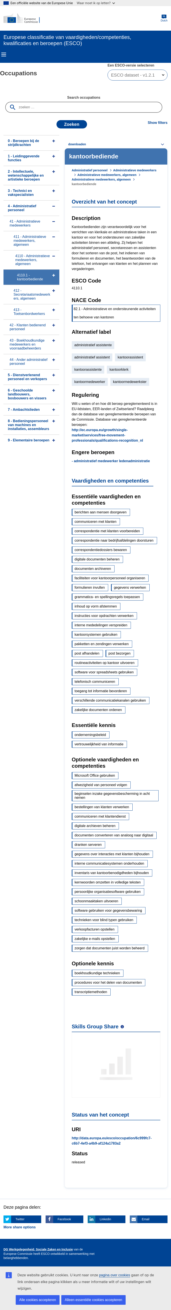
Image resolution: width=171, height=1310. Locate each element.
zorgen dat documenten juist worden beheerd (110, 948)
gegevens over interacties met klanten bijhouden (112, 854)
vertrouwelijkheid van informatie (99, 744)
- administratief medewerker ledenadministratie (111, 461)
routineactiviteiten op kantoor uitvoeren (105, 663)
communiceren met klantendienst (100, 816)
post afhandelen (87, 653)
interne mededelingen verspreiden (101, 625)
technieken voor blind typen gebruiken (104, 920)
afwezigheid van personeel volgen (101, 785)
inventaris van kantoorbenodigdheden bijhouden (112, 873)
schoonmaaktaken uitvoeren (96, 901)
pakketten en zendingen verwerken (102, 644)
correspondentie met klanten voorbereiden (107, 531)
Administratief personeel (90, 170)
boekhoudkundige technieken (97, 973)
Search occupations (83, 97)
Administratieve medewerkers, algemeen (107, 175)
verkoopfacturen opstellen (95, 929)
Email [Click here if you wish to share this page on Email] (145, 1219)
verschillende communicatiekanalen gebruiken (110, 700)
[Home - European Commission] (24, 18)
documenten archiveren (93, 569)
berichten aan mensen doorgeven (101, 512)
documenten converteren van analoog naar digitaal (114, 835)
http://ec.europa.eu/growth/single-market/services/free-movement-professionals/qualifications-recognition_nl (107, 435)
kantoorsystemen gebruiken (96, 634)
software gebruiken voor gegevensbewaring (108, 910)
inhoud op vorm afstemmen (96, 606)
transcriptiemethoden (91, 992)
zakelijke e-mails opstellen (95, 939)
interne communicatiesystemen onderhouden (109, 863)
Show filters (158, 123)
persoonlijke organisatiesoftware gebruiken (108, 892)
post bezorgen (119, 653)
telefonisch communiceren (95, 681)
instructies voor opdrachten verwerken (104, 616)
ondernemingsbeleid (90, 735)
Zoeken (71, 124)
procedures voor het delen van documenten (108, 982)
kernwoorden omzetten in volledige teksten (108, 882)
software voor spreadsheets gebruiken (104, 672)
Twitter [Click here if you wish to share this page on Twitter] (19, 1219)
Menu (4, 54)
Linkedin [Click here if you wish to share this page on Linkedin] (105, 1219)
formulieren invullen (90, 587)
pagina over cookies (114, 1275)
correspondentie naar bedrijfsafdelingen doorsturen (114, 540)
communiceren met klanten (95, 521)
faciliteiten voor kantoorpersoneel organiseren (110, 578)
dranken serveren (88, 844)
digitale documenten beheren (97, 559)
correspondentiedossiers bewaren (101, 550)
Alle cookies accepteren (37, 1300)
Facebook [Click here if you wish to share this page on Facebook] (64, 1219)
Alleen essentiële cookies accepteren (93, 1300)
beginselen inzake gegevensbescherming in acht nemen (112, 795)
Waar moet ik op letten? (96, 3)
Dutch (164, 18)
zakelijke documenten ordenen (98, 710)
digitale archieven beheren (95, 826)
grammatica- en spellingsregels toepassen (107, 597)
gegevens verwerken (130, 587)
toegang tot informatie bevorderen (101, 691)
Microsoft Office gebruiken (95, 775)
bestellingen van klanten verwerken (102, 807)
